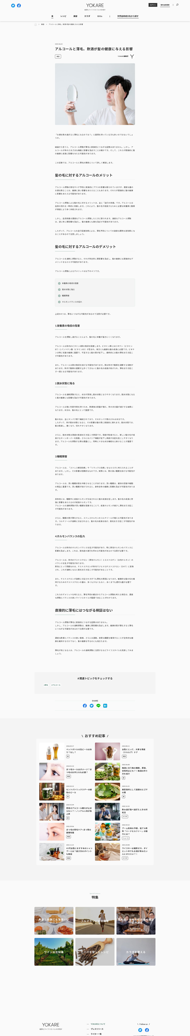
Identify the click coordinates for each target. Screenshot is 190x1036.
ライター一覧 (96, 1034)
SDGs (99, 16)
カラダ (87, 16)
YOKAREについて (98, 1024)
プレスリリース (97, 1029)
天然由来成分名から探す (128, 16)
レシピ (63, 16)
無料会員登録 (165, 5)
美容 (75, 16)
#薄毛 (46, 685)
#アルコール (55, 685)
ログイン (153, 5)
